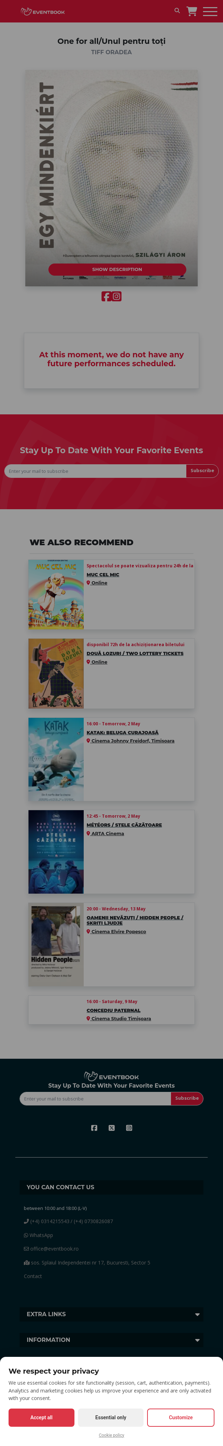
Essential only (110, 1417)
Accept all (41, 1417)
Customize (181, 1417)
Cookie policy (111, 1435)
